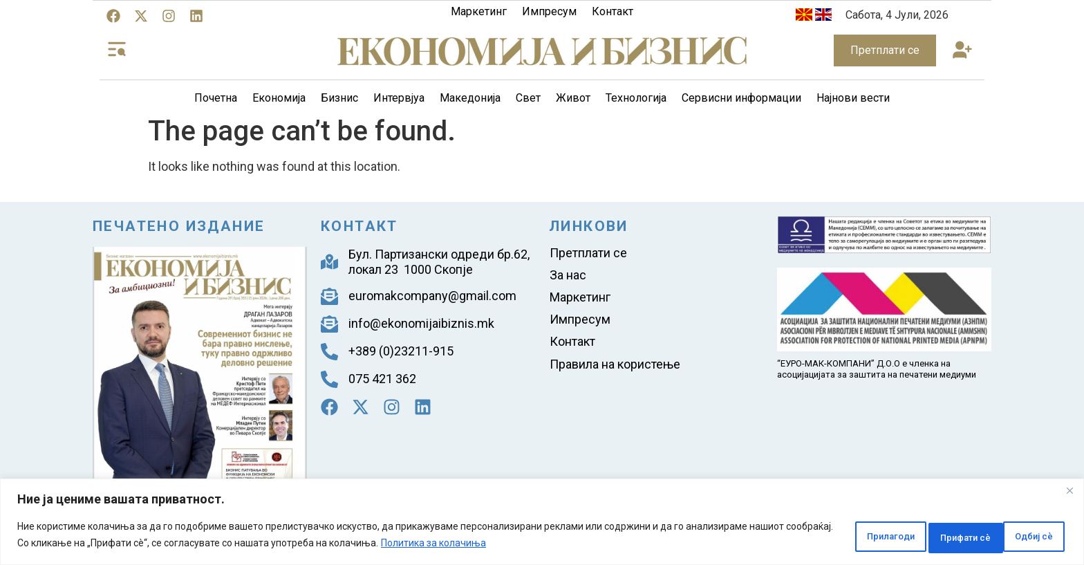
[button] (962, 51)
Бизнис (339, 97)
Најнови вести (853, 97)
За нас (568, 277)
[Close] (1069, 494)
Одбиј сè (926, 536)
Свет (528, 97)
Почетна (215, 97)
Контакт (612, 11)
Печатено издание (179, 226)
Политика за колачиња (519, 544)
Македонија (470, 97)
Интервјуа (398, 97)
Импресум (549, 11)
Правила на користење (615, 374)
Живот (573, 97)
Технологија (636, 97)
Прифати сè (1019, 536)
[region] (542, 524)
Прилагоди (833, 536)
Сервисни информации (741, 97)
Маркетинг (479, 11)
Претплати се (588, 253)
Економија (279, 97)
